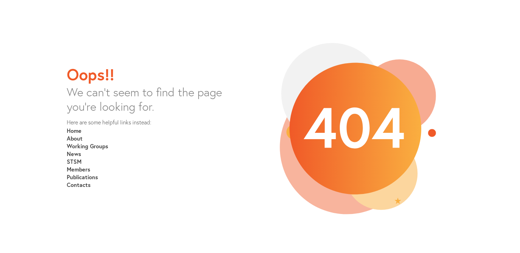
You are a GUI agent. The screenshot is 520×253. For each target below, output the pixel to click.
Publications (82, 177)
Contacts (79, 184)
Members (78, 169)
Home (74, 130)
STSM (74, 161)
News (74, 153)
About (75, 138)
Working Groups (87, 146)
